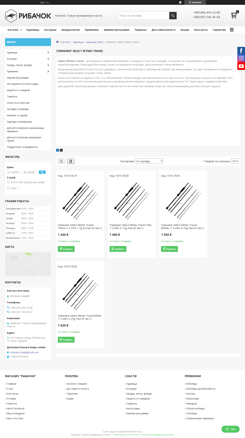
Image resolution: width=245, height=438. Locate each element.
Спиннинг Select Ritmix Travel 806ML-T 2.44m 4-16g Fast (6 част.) (169, 228)
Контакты (201, 29)
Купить (68, 252)
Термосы (140, 29)
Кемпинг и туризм (17, 115)
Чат (230, 429)
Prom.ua (138, 431)
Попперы (191, 413)
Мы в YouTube (15, 418)
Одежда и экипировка (19, 121)
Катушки (50, 29)
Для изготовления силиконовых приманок (25, 129)
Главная (11, 383)
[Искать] (173, 15)
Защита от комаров (18, 90)
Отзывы (11, 398)
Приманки (92, 29)
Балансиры (192, 398)
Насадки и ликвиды (18, 109)
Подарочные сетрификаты (22, 147)
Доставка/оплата (163, 29)
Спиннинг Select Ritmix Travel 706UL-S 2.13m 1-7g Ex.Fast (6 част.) (76, 228)
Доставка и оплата (78, 388)
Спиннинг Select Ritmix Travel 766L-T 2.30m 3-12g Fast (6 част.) (122, 228)
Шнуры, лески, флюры (19, 65)
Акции (185, 29)
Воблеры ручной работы (200, 388)
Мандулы (191, 403)
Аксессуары (133, 408)
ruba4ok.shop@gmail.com (24, 352)
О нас (10, 388)
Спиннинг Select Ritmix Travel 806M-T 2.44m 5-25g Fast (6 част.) (216, 228)
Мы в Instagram (16, 413)
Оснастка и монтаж (18, 102)
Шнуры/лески (70, 29)
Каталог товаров (77, 383)
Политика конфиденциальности (157, 434)
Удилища (32, 29)
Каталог (13, 29)
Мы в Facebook (15, 408)
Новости (12, 403)
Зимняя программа (116, 29)
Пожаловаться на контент (126, 434)
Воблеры (191, 383)
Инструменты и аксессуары (22, 83)
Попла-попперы (195, 408)
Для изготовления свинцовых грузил (24, 139)
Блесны (190, 393)
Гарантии (219, 29)
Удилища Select (94, 42)
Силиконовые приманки (200, 418)
